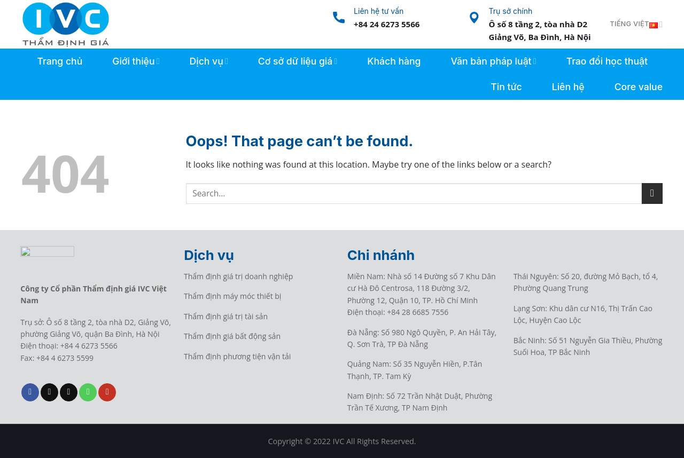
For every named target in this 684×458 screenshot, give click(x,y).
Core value (639, 86)
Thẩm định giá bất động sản (232, 336)
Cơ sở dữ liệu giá (297, 61)
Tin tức (506, 86)
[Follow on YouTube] (107, 392)
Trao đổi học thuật (607, 61)
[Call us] (88, 392)
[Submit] (652, 193)
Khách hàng (394, 61)
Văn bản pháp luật (493, 61)
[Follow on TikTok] (49, 392)
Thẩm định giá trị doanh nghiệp (238, 276)
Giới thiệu (135, 61)
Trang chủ (60, 61)
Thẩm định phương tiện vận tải (237, 356)
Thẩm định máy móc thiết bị (232, 296)
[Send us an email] (68, 392)
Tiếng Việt (636, 24)
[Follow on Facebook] (30, 392)
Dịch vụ (209, 61)
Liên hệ (568, 86)
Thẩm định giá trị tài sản (226, 316)
